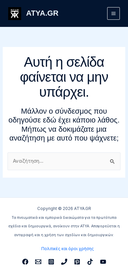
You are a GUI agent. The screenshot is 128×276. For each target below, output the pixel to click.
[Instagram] (51, 262)
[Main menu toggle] (113, 13)
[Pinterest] (77, 262)
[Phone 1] (64, 262)
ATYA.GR (42, 13)
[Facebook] (25, 262)
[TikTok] (90, 262)
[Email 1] (38, 262)
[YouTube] (103, 262)
